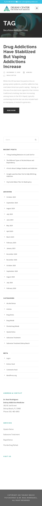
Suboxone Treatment (13, 338)
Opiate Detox (10, 332)
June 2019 (9, 220)
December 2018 (11, 254)
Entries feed (10, 364)
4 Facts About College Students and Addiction (21, 168)
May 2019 (9, 226)
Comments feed (11, 370)
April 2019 (9, 231)
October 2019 (11, 197)
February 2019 (11, 243)
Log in (8, 358)
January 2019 (10, 248)
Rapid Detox (8, 440)
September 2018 (12, 271)
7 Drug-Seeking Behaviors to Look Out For (20, 155)
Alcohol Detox (11, 303)
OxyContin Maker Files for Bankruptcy (19, 182)
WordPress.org (11, 375)
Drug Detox (11, 75)
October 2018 (11, 265)
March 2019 (10, 237)
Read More (11, 110)
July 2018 (9, 283)
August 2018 (10, 277)
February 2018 (11, 288)
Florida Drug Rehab (12, 326)
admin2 (29, 72)
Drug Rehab (10, 320)
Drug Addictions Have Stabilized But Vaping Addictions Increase (20, 56)
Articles (9, 309)
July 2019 (9, 214)
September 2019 (12, 203)
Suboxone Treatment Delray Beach (18, 343)
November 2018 (11, 260)
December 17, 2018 (13, 72)
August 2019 (10, 208)
